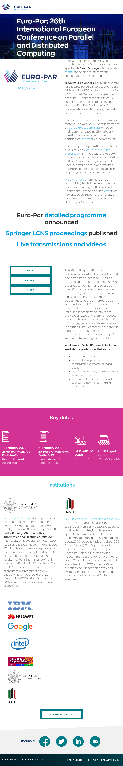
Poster (30, 270)
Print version (75, 760)
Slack (97, 127)
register (70, 71)
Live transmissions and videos (61, 243)
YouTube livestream (80, 127)
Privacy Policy (110, 760)
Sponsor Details (61, 714)
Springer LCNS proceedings (47, 232)
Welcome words (75, 179)
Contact (93, 760)
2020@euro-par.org (31, 88)
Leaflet (30, 280)
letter (107, 190)
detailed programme (75, 214)
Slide (30, 290)
